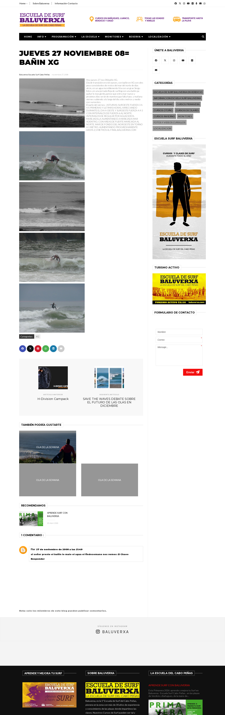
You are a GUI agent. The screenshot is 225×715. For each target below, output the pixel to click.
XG (37, 336)
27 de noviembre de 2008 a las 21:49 (59, 516)
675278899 (95, 691)
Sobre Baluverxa (41, 3)
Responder (38, 525)
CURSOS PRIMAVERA (188, 104)
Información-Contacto (66, 3)
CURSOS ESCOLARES (187, 110)
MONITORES (114, 36)
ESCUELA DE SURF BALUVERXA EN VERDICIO (178, 92)
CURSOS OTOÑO (163, 110)
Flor (33, 516)
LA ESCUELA (91, 36)
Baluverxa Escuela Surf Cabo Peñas (34, 74)
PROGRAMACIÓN (64, 36)
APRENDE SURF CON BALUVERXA (169, 652)
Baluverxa (115, 598)
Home (23, 3)
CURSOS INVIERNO (164, 116)
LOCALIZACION (162, 128)
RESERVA (136, 36)
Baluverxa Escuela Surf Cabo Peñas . (125, 710)
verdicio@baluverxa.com (103, 695)
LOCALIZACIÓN (160, 36)
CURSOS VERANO (163, 104)
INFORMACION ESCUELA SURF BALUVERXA (177, 98)
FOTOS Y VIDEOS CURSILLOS (169, 122)
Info (42, 36)
